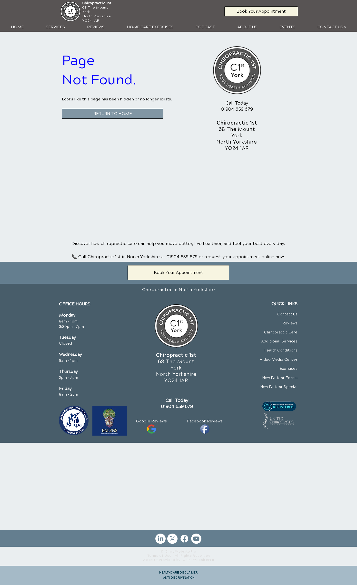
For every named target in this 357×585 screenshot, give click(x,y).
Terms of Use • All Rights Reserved (179, 556)
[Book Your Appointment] (261, 11)
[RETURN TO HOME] (112, 114)
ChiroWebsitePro (198, 560)
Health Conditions (281, 350)
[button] (55, 27)
